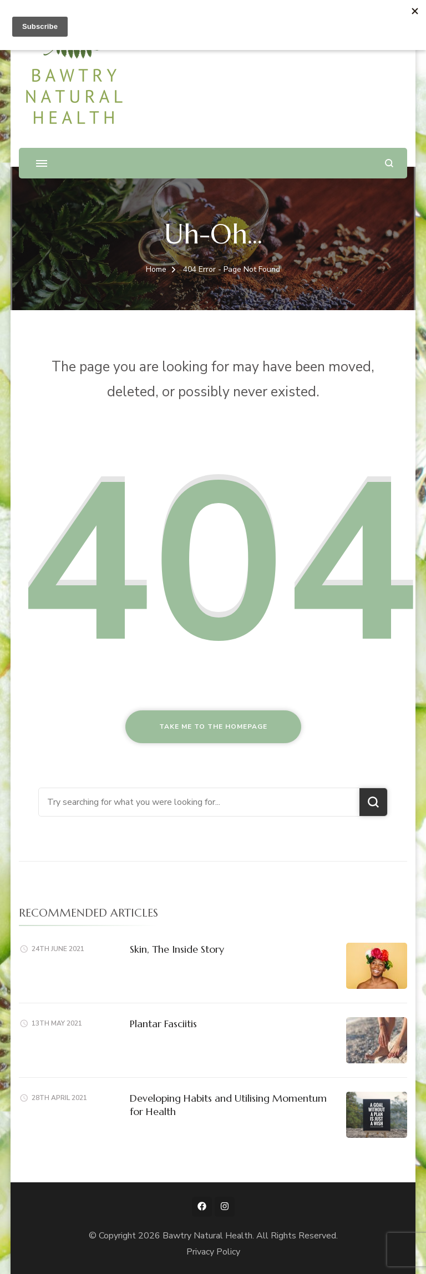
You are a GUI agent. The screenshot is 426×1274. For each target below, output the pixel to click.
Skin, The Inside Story (177, 949)
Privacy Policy (213, 1252)
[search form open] (389, 163)
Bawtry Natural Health (207, 1236)
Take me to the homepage (213, 726)
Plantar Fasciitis (163, 1023)
